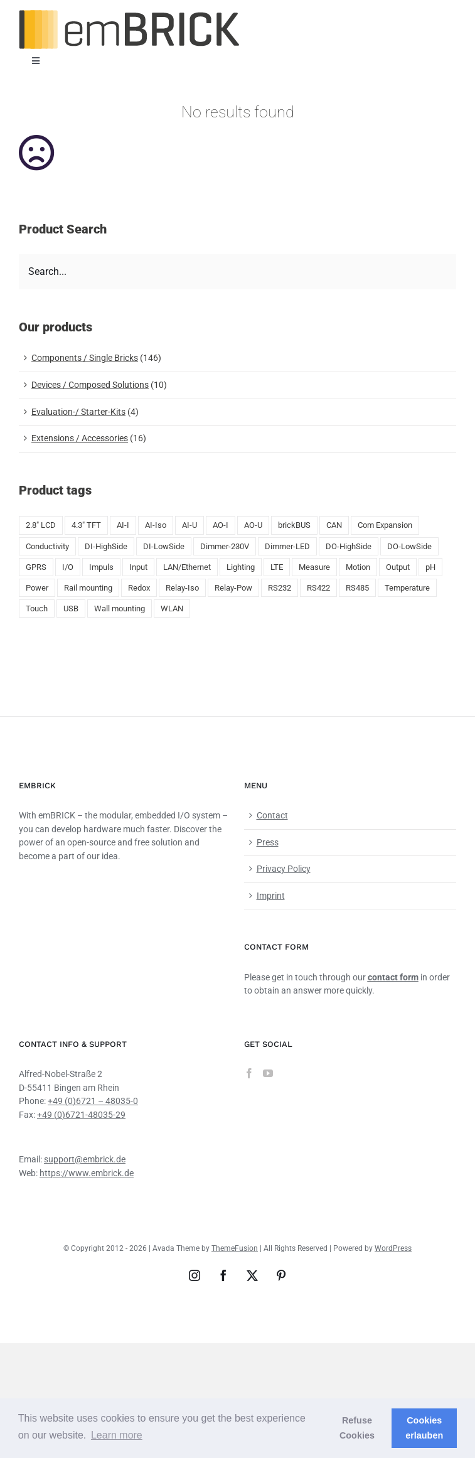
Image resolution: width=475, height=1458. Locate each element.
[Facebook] (249, 1073)
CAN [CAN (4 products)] (334, 525)
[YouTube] (268, 1073)
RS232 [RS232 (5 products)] (279, 587)
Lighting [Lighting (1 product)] (241, 567)
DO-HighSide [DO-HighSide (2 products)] (348, 546)
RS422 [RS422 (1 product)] (318, 587)
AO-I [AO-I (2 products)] (220, 525)
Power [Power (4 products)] (37, 587)
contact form (393, 977)
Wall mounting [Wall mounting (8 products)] (119, 608)
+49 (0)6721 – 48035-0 (93, 1101)
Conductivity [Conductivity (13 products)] (47, 546)
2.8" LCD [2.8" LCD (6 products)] (41, 525)
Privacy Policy (284, 869)
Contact (272, 815)
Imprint (271, 896)
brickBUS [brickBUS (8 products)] (294, 525)
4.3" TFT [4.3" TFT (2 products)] (86, 525)
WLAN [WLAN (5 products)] (172, 608)
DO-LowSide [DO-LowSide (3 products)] (409, 546)
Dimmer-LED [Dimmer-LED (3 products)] (287, 546)
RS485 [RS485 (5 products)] (357, 587)
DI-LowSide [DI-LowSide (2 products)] (163, 546)
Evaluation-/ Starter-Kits (78, 412)
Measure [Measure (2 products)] (314, 567)
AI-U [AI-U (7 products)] (189, 525)
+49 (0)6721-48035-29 (81, 1115)
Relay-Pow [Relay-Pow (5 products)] (233, 587)
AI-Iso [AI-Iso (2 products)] (155, 525)
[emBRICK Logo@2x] (129, 14)
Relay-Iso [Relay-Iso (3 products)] (182, 587)
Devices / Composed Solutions (90, 385)
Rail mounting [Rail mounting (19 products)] (88, 587)
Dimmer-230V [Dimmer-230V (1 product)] (224, 546)
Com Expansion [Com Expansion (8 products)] (385, 525)
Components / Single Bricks (84, 358)
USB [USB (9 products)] (70, 608)
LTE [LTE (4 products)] (276, 567)
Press (268, 842)
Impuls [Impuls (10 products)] (101, 567)
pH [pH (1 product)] (430, 567)
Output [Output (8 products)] (398, 567)
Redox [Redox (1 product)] (139, 587)
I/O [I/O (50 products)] (67, 567)
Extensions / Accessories (79, 438)
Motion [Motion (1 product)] (358, 567)
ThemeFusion (234, 1248)
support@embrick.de (84, 1159)
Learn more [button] (116, 1435)
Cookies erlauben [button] (424, 1427)
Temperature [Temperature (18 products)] (407, 587)
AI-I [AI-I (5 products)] (123, 525)
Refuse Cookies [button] (357, 1427)
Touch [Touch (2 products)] (37, 608)
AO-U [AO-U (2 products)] (253, 525)
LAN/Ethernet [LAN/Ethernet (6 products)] (187, 567)
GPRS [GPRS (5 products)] (36, 567)
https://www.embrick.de (87, 1173)
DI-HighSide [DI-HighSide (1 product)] (106, 546)
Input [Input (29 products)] (138, 567)
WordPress (393, 1248)
